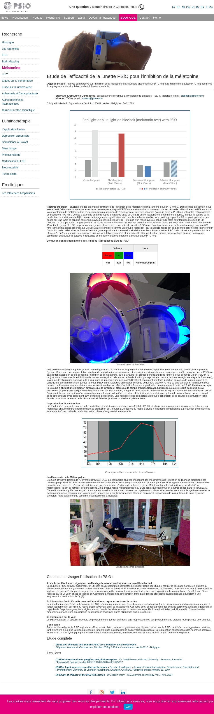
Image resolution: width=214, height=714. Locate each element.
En (178, 7)
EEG (4, 55)
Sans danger (9, 148)
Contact (144, 17)
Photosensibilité (11, 154)
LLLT (5, 74)
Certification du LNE (13, 161)
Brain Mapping (10, 61)
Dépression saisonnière (15, 135)
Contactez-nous (106, 7)
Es (202, 7)
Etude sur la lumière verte (17, 87)
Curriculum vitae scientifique (18, 110)
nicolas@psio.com (92, 98)
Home (157, 17)
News (4, 17)
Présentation (20, 17)
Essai (81, 17)
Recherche (53, 17)
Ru (211, 7)
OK (128, 707)
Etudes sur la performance (17, 80)
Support (69, 17)
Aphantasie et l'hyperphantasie (20, 93)
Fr (173, 7)
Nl (183, 7)
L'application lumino (13, 129)
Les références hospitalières (18, 193)
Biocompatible (10, 167)
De (188, 7)
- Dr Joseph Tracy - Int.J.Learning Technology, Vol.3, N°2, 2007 (114, 674)
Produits (37, 17)
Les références (10, 48)
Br (197, 7)
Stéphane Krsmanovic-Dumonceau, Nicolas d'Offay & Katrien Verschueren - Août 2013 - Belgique (108, 646)
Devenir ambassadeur (102, 17)
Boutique (128, 17)
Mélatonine (11, 68)
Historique (8, 42)
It (206, 7)
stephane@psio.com (192, 95)
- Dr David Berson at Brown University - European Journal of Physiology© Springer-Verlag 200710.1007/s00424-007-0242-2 (119, 660)
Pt (193, 7)
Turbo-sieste (9, 173)
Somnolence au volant (15, 142)
